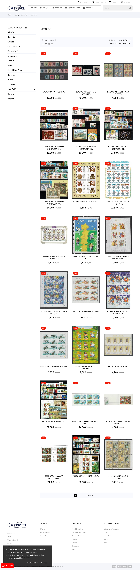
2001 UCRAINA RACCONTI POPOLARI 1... (118, 312)
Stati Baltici (12, 89)
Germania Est (13, 51)
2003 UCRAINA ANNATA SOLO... (86, 476)
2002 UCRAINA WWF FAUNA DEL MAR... (86, 422)
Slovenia (11, 84)
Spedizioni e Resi (77, 529)
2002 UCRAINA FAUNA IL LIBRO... (54, 366)
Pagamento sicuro (78, 536)
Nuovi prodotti (45, 532)
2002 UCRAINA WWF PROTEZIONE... (54, 477)
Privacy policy (32, 563)
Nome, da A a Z (123, 40)
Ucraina (10, 94)
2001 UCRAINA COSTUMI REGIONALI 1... (118, 257)
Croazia (10, 41)
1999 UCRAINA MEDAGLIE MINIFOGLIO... (54, 257)
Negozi (74, 549)
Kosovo (10, 60)
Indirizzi (106, 539)
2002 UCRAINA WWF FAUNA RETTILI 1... (118, 422)
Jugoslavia (12, 56)
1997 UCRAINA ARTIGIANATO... (86, 201)
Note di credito (109, 536)
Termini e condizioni (79, 532)
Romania (11, 75)
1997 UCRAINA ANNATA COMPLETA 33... (54, 202)
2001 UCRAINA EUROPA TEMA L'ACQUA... (54, 312)
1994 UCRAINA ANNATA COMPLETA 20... (86, 148)
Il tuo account (111, 523)
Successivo (91, 495)
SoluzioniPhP (58, 566)
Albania (10, 32)
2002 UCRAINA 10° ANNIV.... (118, 366)
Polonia (10, 65)
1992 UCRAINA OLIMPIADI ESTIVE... (118, 93)
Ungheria (11, 98)
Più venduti (44, 536)
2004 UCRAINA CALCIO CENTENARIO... (118, 477)
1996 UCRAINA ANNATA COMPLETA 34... (118, 148)
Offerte (42, 529)
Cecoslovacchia (14, 46)
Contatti (83, 2)
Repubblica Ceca (14, 70)
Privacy (74, 539)
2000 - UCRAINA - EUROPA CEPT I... (86, 257)
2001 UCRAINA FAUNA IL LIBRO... (86, 311)
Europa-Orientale (17, 27)
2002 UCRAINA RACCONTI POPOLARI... (86, 367)
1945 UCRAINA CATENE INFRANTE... (86, 93)
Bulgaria (11, 37)
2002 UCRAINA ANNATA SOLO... (54, 421)
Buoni (106, 542)
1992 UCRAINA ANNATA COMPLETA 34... (54, 148)
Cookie (74, 542)
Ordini (106, 532)
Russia (10, 79)
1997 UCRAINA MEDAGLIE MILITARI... (118, 202)
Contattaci (75, 546)
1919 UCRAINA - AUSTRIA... (54, 92)
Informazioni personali (111, 529)
